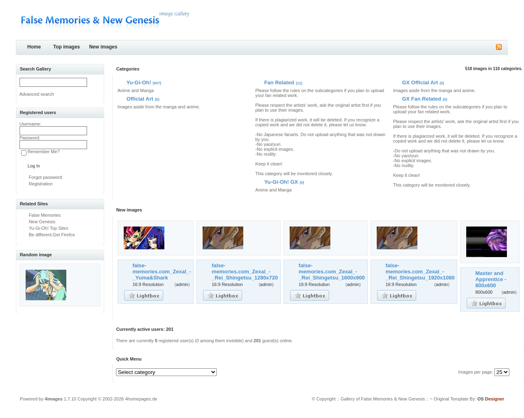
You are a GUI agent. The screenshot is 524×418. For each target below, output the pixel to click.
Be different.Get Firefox (52, 234)
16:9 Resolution (148, 284)
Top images (66, 47)
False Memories (45, 215)
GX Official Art (420, 82)
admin (182, 284)
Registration (41, 183)
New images (103, 47)
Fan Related (279, 82)
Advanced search (37, 94)
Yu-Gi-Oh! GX (281, 182)
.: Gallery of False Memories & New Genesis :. (383, 398)
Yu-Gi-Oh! (139, 82)
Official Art (140, 99)
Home (34, 47)
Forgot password (45, 177)
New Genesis (42, 221)
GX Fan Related (421, 99)
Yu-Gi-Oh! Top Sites (48, 228)
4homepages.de (141, 398)
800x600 (483, 292)
